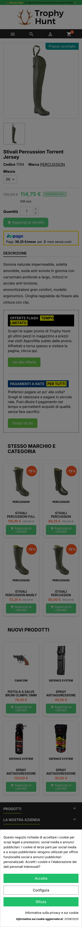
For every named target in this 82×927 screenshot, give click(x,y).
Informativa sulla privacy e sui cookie (52, 913)
